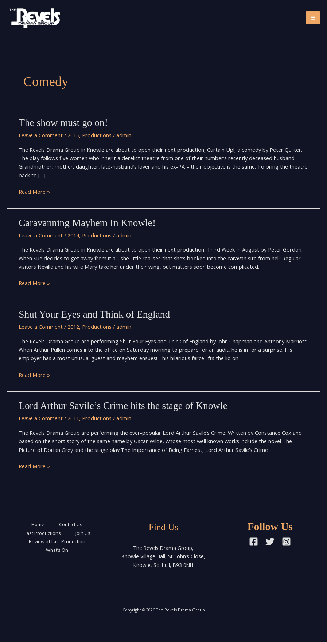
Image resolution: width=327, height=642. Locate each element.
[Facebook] (253, 541)
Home (37, 524)
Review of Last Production (57, 541)
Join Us (82, 533)
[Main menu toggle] (313, 17)
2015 (73, 135)
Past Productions (42, 533)
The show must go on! (63, 122)
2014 (73, 235)
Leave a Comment (41, 135)
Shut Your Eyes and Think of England (94, 314)
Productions (97, 135)
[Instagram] (286, 541)
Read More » (34, 192)
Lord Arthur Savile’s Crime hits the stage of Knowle (123, 405)
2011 (73, 418)
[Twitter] (270, 541)
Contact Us (70, 524)
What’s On (57, 550)
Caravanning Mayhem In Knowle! (87, 222)
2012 (73, 326)
